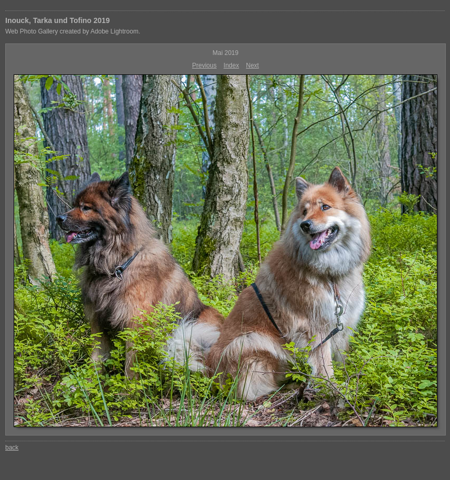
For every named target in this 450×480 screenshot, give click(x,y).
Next (252, 65)
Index (231, 65)
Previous (204, 65)
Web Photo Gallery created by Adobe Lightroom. (72, 31)
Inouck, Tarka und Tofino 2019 (57, 20)
